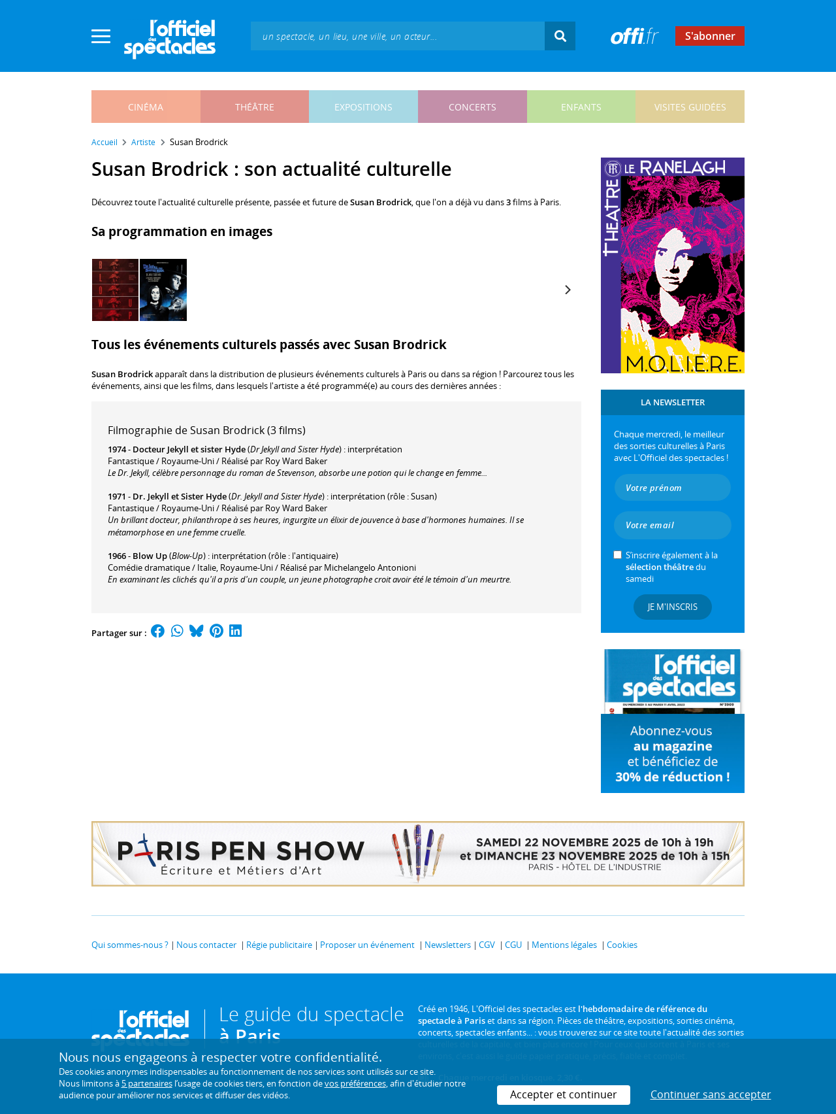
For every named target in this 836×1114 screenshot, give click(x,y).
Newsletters (448, 945)
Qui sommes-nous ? (130, 945)
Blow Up (150, 556)
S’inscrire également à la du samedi (672, 566)
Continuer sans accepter (711, 1094)
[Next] (567, 289)
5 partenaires (146, 1083)
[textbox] (398, 36)
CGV (487, 945)
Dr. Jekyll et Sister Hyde (180, 496)
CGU (513, 945)
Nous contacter (206, 945)
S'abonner (710, 36)
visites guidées (690, 107)
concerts (472, 107)
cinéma (145, 107)
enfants (581, 107)
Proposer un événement (367, 945)
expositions (363, 107)
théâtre (254, 107)
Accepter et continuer (563, 1094)
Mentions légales (564, 945)
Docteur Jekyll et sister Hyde (189, 449)
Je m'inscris (673, 607)
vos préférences (355, 1083)
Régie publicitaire (279, 945)
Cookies (622, 945)
